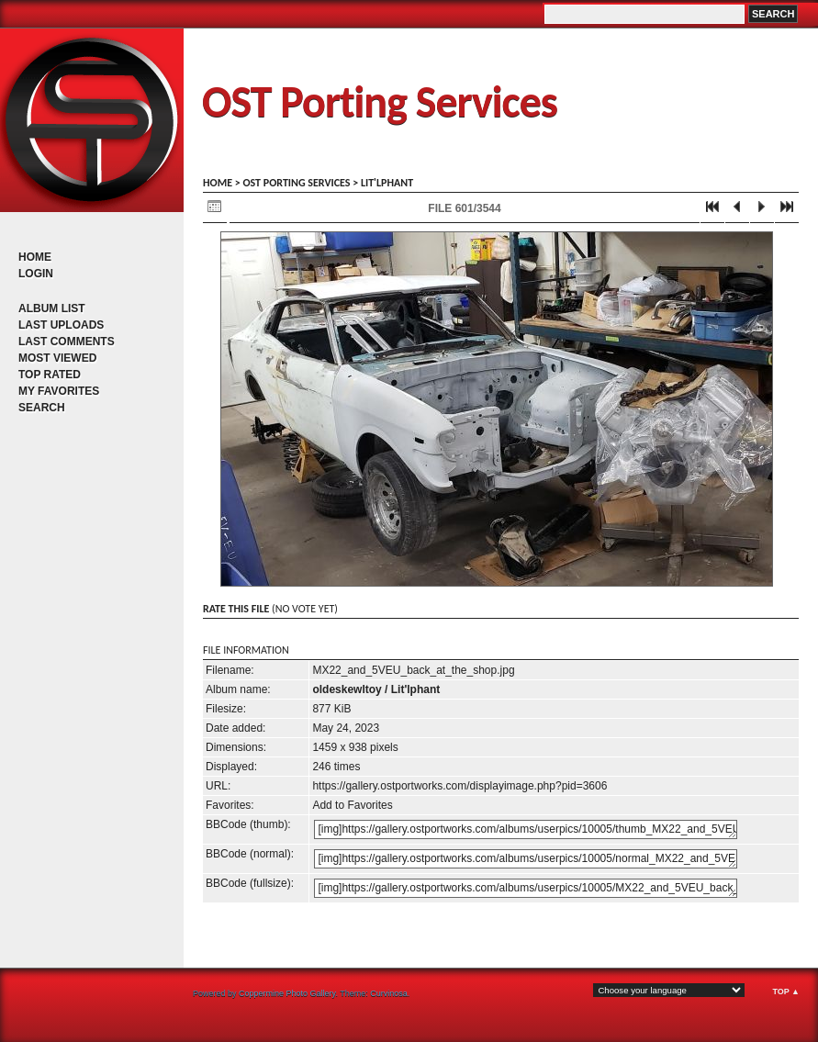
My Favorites (58, 391)
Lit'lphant (387, 182)
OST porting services (296, 182)
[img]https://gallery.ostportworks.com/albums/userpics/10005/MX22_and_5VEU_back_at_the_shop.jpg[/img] (525, 888)
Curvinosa (389, 993)
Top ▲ (786, 991)
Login (35, 273)
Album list (51, 308)
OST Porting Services (379, 101)
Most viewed (57, 358)
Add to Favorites (352, 805)
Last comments (66, 341)
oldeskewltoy (346, 689)
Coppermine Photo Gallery (287, 993)
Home (34, 257)
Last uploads (61, 325)
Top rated (49, 374)
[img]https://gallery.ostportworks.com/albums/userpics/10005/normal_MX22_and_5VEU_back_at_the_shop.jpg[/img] (525, 858)
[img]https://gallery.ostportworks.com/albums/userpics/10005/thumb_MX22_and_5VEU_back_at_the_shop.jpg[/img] (525, 829)
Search (41, 407)
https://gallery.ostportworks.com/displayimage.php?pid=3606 (459, 785)
